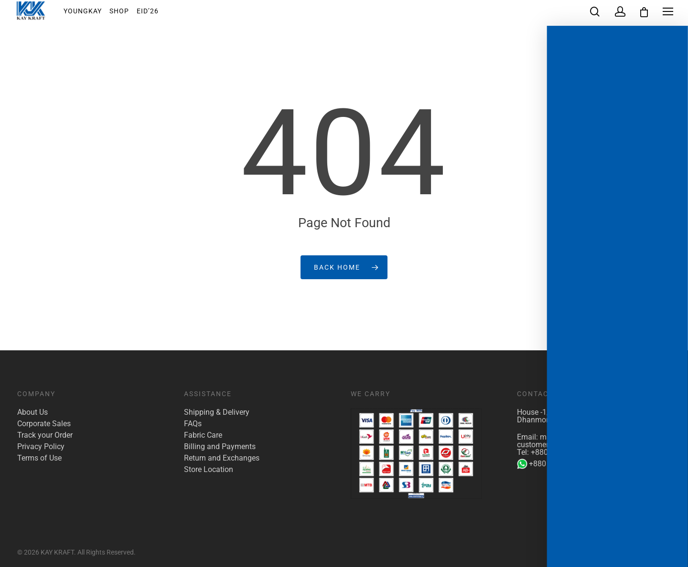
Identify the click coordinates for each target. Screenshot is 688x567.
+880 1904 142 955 (556, 464)
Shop (126, 14)
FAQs (193, 424)
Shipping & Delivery (216, 412)
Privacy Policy (40, 447)
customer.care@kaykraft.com (566, 444)
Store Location (208, 469)
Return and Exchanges (221, 458)
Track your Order (45, 435)
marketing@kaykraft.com (582, 436)
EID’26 (154, 14)
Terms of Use (39, 458)
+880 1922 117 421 (564, 452)
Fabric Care (203, 435)
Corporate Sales (44, 424)
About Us (32, 412)
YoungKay (89, 14)
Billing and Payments (220, 447)
